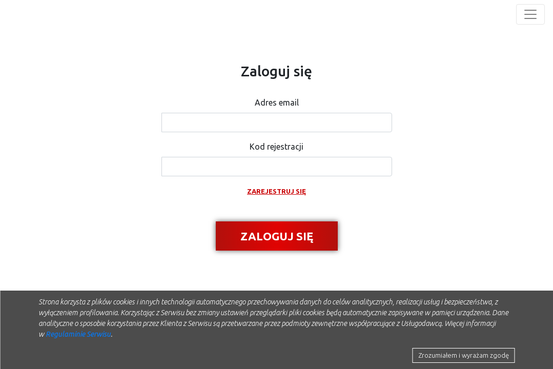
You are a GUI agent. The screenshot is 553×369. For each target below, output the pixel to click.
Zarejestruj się (276, 191)
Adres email (277, 102)
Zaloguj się (276, 236)
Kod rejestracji (276, 146)
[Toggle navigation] (530, 14)
